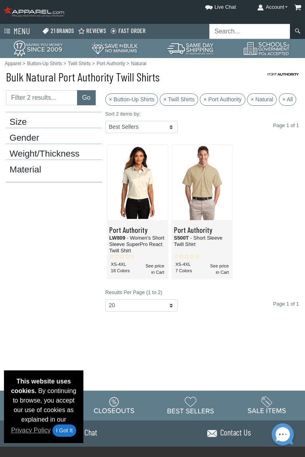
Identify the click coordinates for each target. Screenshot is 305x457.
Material (25, 169)
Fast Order (128, 31)
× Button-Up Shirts (131, 99)
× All (287, 99)
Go (86, 97)
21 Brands (58, 31)
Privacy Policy (31, 430)
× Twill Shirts (179, 99)
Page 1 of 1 (286, 304)
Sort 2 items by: (123, 114)
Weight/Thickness (44, 153)
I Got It (64, 430)
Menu (16, 31)
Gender (24, 138)
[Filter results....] (41, 97)
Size (18, 122)
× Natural (262, 99)
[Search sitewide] (249, 31)
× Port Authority (222, 99)
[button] (213, 6)
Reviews (92, 31)
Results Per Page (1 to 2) (133, 292)
